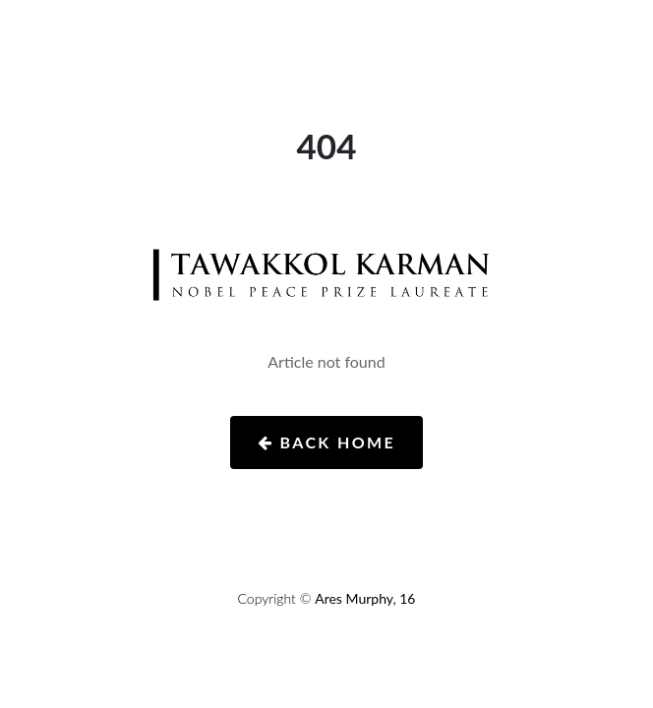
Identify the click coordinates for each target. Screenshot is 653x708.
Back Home (326, 442)
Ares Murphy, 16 (365, 598)
